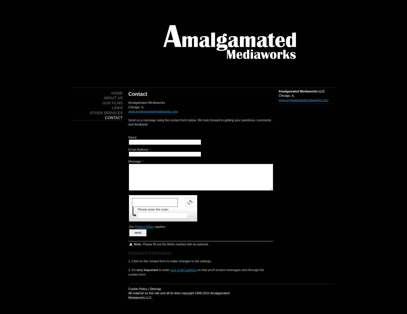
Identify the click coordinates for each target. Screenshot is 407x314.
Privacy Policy (144, 226)
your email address (183, 270)
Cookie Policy (137, 289)
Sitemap (155, 289)
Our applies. (147, 226)
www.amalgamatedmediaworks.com (303, 100)
